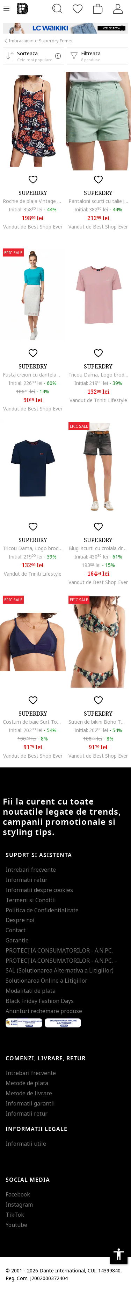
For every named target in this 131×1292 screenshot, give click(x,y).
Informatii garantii (30, 1103)
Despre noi (20, 920)
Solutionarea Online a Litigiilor (46, 980)
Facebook (18, 1194)
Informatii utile (26, 1143)
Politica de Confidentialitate (42, 910)
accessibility (119, 1254)
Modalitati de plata (31, 991)
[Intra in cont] (118, 8)
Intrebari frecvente (31, 869)
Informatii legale (36, 1129)
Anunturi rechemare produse (44, 1011)
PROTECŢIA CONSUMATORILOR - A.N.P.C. (59, 950)
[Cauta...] (57, 8)
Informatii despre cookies (39, 890)
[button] (33, 56)
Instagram (19, 1204)
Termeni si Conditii (31, 900)
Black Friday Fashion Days (40, 1001)
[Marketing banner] (65, 28)
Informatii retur (27, 880)
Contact (16, 930)
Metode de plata (27, 1083)
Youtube (16, 1225)
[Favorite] (77, 8)
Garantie (17, 940)
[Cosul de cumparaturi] (97, 8)
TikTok (15, 1215)
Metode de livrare (29, 1093)
